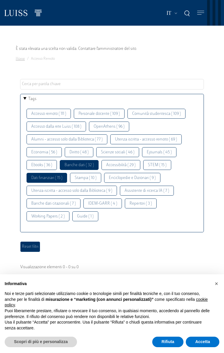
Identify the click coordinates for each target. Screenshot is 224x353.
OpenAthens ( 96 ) (109, 126)
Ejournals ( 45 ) (159, 152)
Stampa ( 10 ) (86, 178)
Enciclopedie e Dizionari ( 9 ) (132, 178)
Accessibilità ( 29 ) (121, 165)
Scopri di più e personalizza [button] (41, 341)
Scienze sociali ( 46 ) (117, 152)
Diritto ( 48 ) (79, 152)
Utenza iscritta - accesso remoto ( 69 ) (146, 139)
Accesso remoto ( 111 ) (48, 114)
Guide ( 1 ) (85, 216)
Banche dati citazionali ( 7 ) (53, 203)
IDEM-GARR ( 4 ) (102, 203)
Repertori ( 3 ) (141, 203)
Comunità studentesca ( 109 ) (156, 114)
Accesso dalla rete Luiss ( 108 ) (56, 126)
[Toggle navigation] (200, 13)
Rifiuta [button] (168, 341)
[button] (216, 283)
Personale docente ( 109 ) (99, 114)
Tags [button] (32, 99)
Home (20, 59)
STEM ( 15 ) (157, 165)
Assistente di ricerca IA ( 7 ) (147, 191)
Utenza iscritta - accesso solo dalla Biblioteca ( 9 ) (71, 191)
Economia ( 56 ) (44, 152)
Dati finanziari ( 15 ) (46, 178)
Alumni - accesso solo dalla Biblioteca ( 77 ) (67, 139)
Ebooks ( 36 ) (41, 165)
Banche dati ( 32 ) (79, 165)
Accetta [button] (202, 341)
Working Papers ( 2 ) (48, 216)
